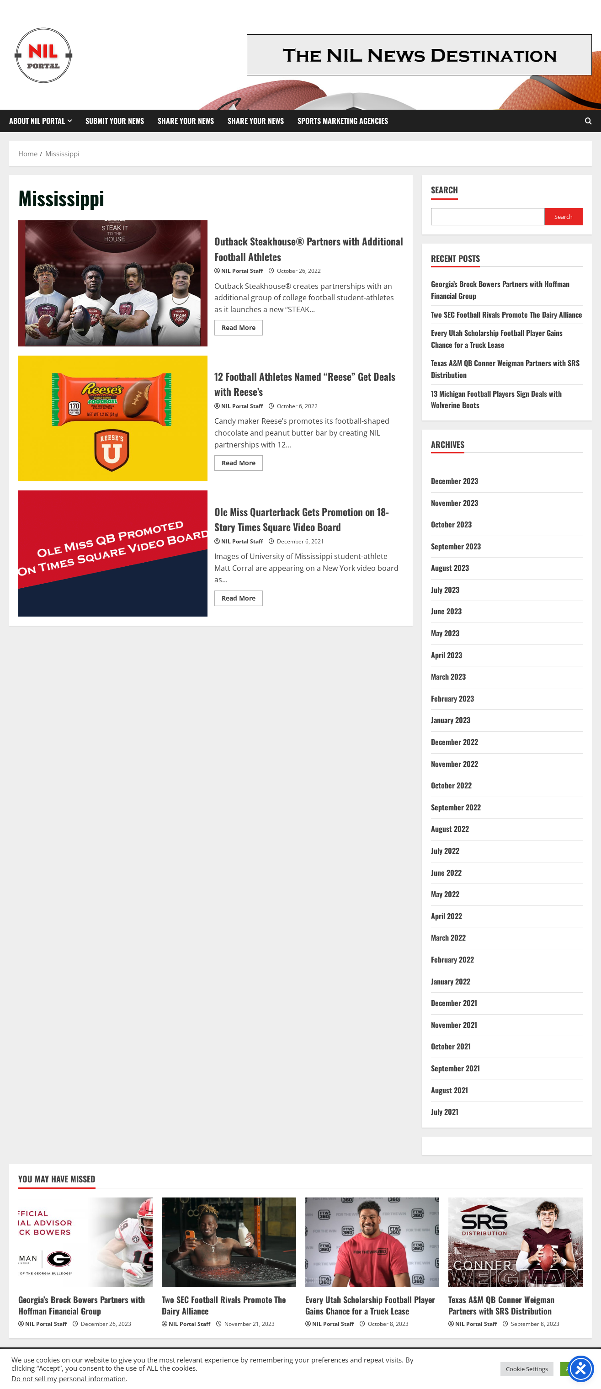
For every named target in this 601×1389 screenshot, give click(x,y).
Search (444, 190)
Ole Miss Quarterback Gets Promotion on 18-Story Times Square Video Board (112, 553)
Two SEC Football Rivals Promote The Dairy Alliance (506, 314)
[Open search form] (588, 121)
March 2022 (448, 937)
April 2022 (446, 915)
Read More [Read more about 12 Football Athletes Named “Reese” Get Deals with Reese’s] (242, 464)
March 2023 (448, 676)
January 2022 (450, 981)
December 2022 (454, 741)
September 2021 (455, 1068)
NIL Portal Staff (242, 271)
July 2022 (445, 850)
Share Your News (186, 120)
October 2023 (451, 524)
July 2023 (445, 589)
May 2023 (445, 633)
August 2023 (450, 567)
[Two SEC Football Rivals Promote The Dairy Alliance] (229, 1242)
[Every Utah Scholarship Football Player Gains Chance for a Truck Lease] (372, 1242)
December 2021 (454, 1002)
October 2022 (451, 785)
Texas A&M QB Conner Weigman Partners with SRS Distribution (501, 1305)
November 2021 (454, 1024)
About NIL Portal (37, 120)
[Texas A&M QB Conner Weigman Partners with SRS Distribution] (515, 1242)
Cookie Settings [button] (527, 1369)
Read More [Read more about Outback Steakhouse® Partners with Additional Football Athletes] (242, 329)
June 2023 (446, 611)
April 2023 (446, 654)
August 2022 (450, 828)
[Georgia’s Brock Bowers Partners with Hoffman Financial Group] (85, 1242)
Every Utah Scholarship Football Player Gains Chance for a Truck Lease (497, 338)
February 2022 (452, 959)
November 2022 (454, 763)
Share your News (256, 120)
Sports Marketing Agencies (343, 120)
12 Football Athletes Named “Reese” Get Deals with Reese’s (112, 419)
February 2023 (452, 698)
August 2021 (449, 1090)
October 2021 (451, 1046)
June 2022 (446, 872)
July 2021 (444, 1111)
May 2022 (445, 894)
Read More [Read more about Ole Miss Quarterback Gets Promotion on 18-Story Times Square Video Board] (242, 599)
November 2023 (454, 502)
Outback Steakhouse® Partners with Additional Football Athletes (112, 283)
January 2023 (450, 719)
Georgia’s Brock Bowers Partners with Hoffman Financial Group (81, 1305)
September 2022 (456, 807)
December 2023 (454, 480)
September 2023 (456, 546)
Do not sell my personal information (68, 1378)
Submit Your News (114, 120)
